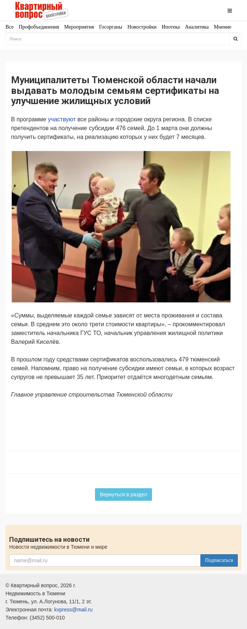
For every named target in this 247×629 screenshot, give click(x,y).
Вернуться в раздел (123, 494)
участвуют (62, 119)
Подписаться (219, 560)
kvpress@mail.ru (73, 610)
